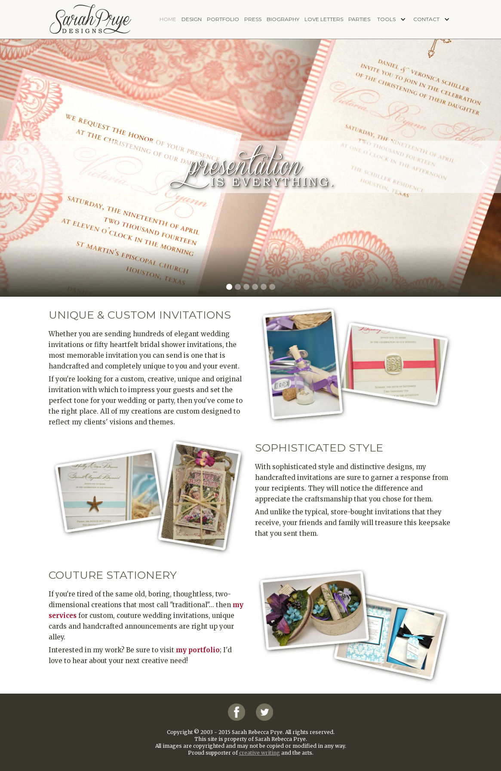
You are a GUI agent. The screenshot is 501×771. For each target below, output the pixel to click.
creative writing (259, 752)
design (191, 19)
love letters (323, 19)
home (168, 19)
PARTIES (359, 19)
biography (283, 19)
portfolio (223, 19)
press (252, 19)
